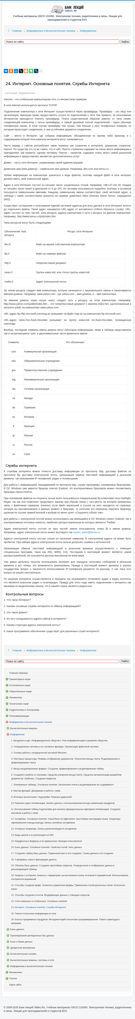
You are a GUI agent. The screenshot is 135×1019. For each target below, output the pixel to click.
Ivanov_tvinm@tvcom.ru (86, 532)
